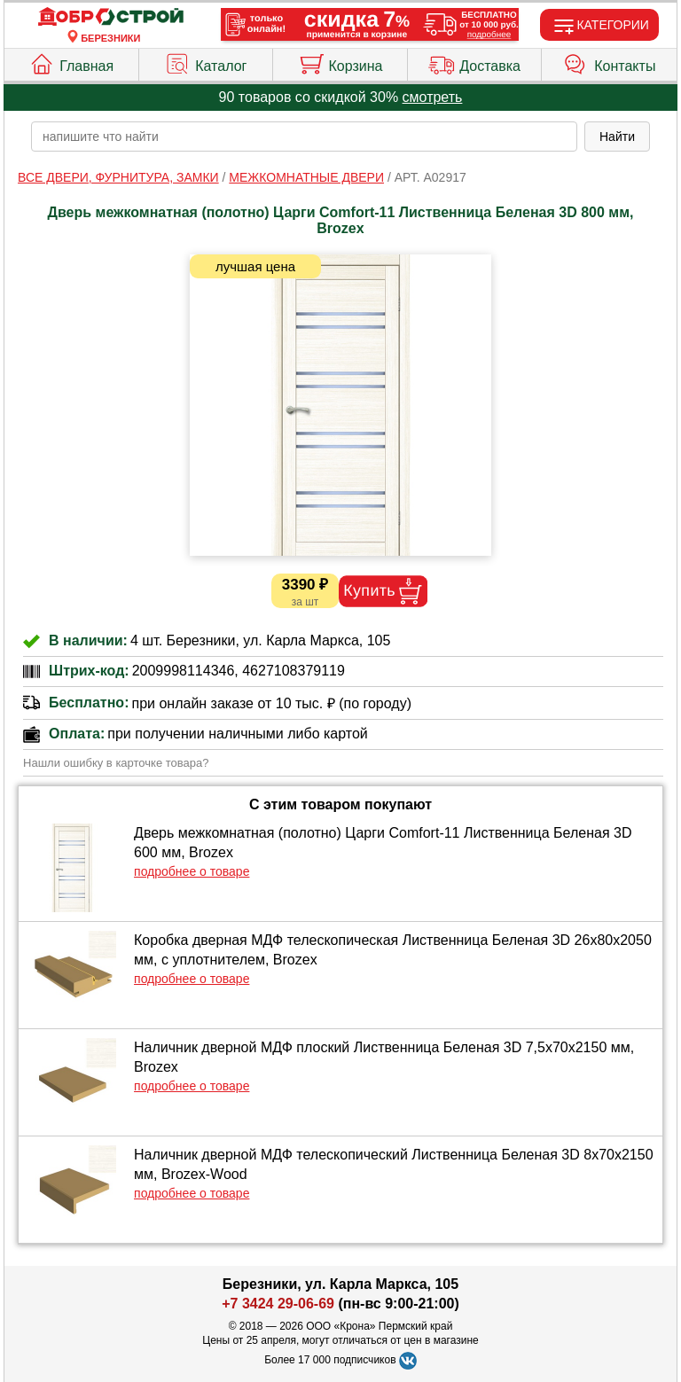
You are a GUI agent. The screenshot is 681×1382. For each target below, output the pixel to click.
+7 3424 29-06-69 (278, 1303)
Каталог (205, 62)
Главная (71, 62)
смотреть (433, 97)
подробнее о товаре (191, 871)
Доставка (474, 62)
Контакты (609, 62)
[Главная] (111, 17)
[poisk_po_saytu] (304, 136)
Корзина (340, 62)
